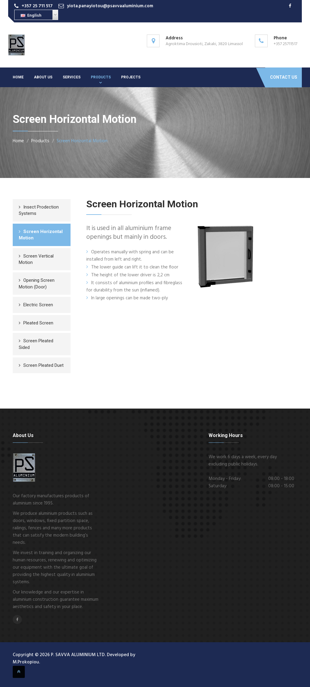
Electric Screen (38, 304)
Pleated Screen (38, 323)
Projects (130, 77)
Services (72, 77)
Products (101, 77)
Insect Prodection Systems (39, 210)
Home (18, 77)
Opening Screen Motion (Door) (36, 283)
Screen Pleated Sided (36, 344)
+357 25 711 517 (37, 6)
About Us (43, 77)
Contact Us (283, 77)
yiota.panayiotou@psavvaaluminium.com (110, 6)
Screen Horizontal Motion (82, 141)
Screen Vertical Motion (36, 259)
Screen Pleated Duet (43, 365)
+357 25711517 (285, 44)
